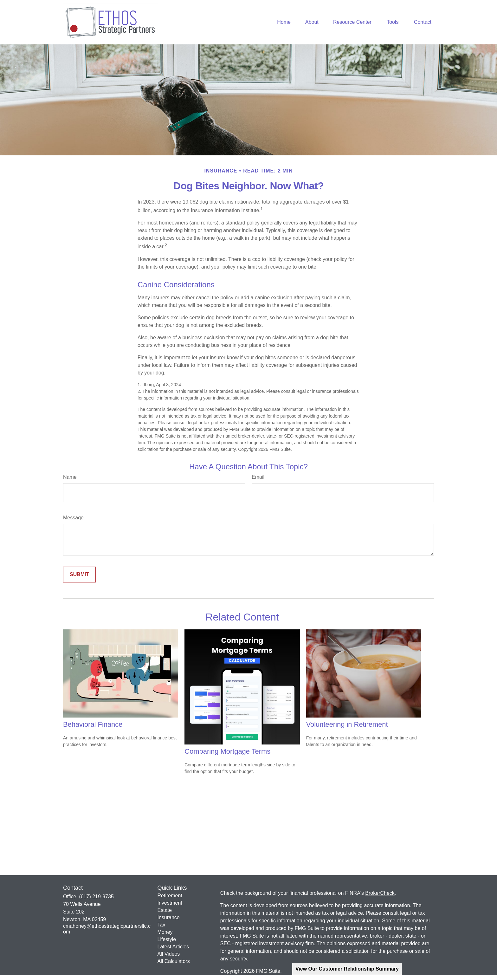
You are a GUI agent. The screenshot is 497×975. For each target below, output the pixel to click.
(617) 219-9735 (96, 896)
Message (73, 517)
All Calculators (174, 961)
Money (165, 932)
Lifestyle (167, 939)
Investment (170, 903)
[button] (283, 22)
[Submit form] (79, 574)
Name (70, 477)
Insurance (169, 917)
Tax (161, 924)
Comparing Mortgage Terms (227, 751)
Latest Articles (173, 946)
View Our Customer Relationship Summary (347, 969)
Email (258, 477)
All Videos (169, 954)
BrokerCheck (379, 893)
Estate (165, 910)
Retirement (170, 895)
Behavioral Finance (92, 724)
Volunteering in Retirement (347, 724)
